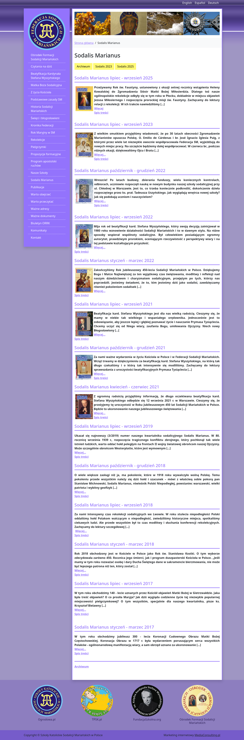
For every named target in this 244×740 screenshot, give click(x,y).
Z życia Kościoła (41, 92)
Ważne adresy (40, 209)
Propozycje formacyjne (46, 154)
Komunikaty (39, 230)
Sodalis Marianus (42, 180)
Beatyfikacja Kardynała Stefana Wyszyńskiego (46, 76)
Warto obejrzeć (41, 194)
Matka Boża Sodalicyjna (46, 85)
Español (200, 3)
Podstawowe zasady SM (46, 99)
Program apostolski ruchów (44, 163)
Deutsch (213, 3)
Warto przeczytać (42, 201)
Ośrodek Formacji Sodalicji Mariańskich (44, 57)
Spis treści (81, 252)
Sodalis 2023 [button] (103, 66)
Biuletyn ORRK (40, 223)
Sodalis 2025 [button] (125, 66)
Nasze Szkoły (39, 173)
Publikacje (37, 187)
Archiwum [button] (83, 66)
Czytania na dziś (41, 66)
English (187, 3)
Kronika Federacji (42, 125)
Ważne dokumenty (43, 216)
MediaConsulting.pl (207, 735)
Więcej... (100, 155)
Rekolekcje (38, 140)
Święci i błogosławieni (45, 118)
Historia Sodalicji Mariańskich (42, 109)
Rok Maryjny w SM (43, 132)
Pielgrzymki (38, 147)
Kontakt (36, 238)
